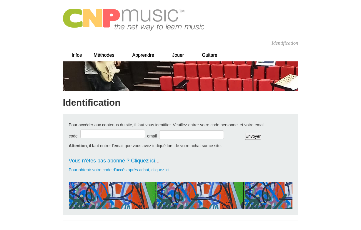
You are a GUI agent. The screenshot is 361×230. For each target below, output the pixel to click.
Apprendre (143, 55)
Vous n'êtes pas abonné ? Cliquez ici (112, 161)
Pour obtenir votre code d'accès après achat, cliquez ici (119, 169)
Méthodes (104, 55)
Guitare (209, 55)
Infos (77, 55)
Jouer (178, 55)
